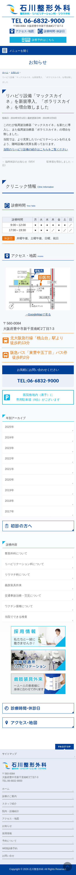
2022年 (9, 458)
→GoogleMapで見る (38, 314)
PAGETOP (64, 746)
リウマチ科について (17, 574)
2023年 (9, 448)
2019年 (9, 490)
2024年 (9, 437)
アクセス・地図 (10, 818)
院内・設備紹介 (10, 811)
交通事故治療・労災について (23, 595)
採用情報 (7, 833)
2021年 (9, 469)
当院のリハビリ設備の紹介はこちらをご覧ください (35, 149)
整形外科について (16, 553)
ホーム (5, 788)
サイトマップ (9, 753)
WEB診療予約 (9, 848)
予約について (9, 840)
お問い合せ (8, 855)
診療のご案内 (9, 796)
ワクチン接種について (19, 606)
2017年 (9, 511)
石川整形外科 (36, 869)
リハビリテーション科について (24, 564)
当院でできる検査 (16, 616)
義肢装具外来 (13, 585)
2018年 (9, 500)
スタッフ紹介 (9, 803)
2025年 (9, 426)
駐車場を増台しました (60, 161)
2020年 (9, 479)
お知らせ (7, 826)
